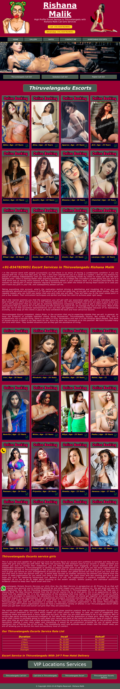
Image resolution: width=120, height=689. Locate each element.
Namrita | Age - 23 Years (14, 434)
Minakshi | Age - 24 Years (44, 377)
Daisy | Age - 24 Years (13, 548)
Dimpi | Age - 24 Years (13, 257)
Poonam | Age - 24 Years (14, 491)
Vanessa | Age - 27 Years (103, 491)
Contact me (70, 39)
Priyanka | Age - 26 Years (44, 491)
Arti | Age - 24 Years (101, 145)
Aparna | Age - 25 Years (73, 145)
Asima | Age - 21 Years (13, 200)
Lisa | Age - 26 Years (12, 377)
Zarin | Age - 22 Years (102, 548)
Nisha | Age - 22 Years (42, 434)
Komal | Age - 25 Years (43, 548)
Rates (51, 39)
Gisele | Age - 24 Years (72, 257)
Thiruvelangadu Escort (74, 676)
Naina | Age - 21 (99, 377)
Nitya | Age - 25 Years (72, 434)
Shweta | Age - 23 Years (73, 491)
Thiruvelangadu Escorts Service (104, 677)
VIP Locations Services (60, 664)
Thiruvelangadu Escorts (60, 88)
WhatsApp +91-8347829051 (60, 32)
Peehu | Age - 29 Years (102, 434)
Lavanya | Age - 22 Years (103, 257)
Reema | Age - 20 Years (73, 548)
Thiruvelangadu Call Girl (21, 77)
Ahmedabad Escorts (97, 39)
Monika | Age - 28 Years (73, 377)
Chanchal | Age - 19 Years (104, 200)
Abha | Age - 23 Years (13, 145)
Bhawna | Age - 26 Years (73, 200)
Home (15, 39)
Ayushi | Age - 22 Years (43, 200)
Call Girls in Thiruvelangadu (45, 676)
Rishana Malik (60, 9)
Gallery (33, 39)
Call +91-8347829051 (60, 27)
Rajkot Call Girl (98, 77)
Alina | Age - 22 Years (42, 145)
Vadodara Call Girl (60, 77)
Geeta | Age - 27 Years (43, 257)
